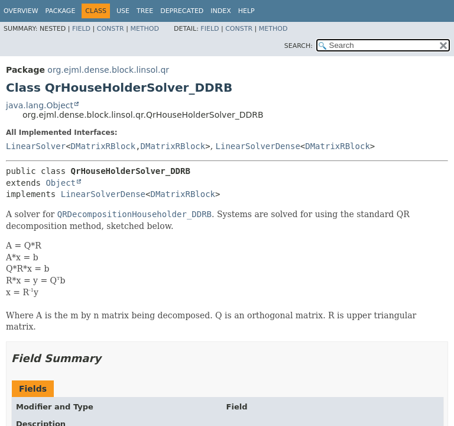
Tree (145, 11)
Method (144, 29)
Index (220, 11)
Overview (21, 11)
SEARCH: (298, 46)
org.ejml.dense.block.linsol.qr (108, 70)
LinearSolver (36, 146)
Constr (110, 29)
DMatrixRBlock (103, 146)
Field (81, 29)
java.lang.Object (39, 105)
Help (246, 11)
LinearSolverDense (258, 146)
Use (122, 11)
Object (61, 183)
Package (61, 11)
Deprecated (181, 11)
